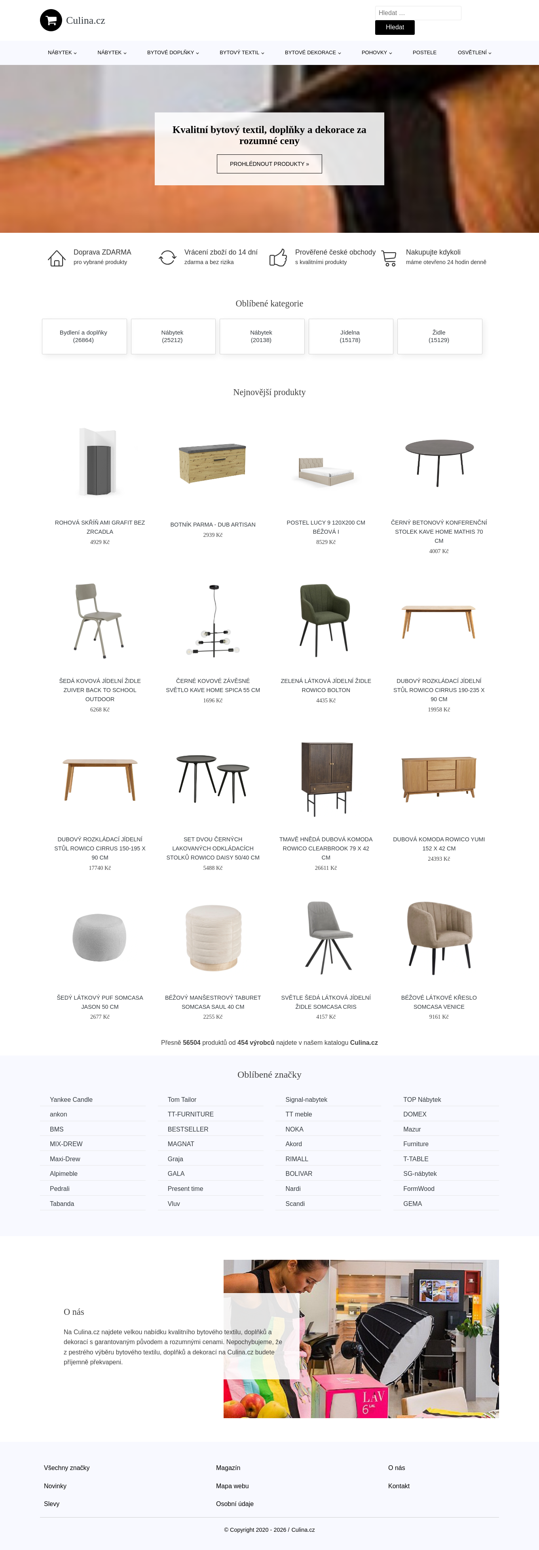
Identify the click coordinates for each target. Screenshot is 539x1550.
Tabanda (62, 1203)
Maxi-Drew (65, 1159)
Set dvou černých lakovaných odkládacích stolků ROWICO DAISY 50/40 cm (212, 848)
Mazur (412, 1129)
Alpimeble (64, 1173)
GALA (176, 1173)
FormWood (419, 1188)
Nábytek (60, 52)
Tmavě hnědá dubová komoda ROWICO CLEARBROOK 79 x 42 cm (326, 848)
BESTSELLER (188, 1129)
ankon (58, 1114)
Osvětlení (472, 52)
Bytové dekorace (310, 52)
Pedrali (60, 1188)
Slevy (51, 1504)
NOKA (294, 1129)
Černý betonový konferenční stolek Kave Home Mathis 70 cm (439, 531)
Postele (425, 52)
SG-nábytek (420, 1173)
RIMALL (296, 1159)
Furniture (416, 1144)
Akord (293, 1144)
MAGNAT (181, 1144)
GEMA (412, 1203)
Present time (185, 1188)
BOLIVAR (298, 1173)
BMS (57, 1129)
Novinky (55, 1486)
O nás (396, 1467)
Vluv (174, 1203)
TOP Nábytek (422, 1099)
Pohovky (374, 52)
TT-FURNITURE (191, 1114)
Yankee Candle (71, 1099)
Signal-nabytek (306, 1099)
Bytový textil (239, 52)
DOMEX (415, 1114)
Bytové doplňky (170, 52)
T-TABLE (416, 1159)
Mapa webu (232, 1486)
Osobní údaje (235, 1504)
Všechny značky (67, 1467)
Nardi (292, 1188)
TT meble (298, 1114)
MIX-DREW (66, 1144)
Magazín (228, 1467)
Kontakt (399, 1486)
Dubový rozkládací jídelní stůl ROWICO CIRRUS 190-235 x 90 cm (439, 690)
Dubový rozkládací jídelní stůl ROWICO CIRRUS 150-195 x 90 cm (100, 848)
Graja (175, 1159)
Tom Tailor (182, 1099)
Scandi (295, 1203)
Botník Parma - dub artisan (213, 524)
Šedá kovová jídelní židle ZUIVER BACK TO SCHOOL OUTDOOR (99, 690)
